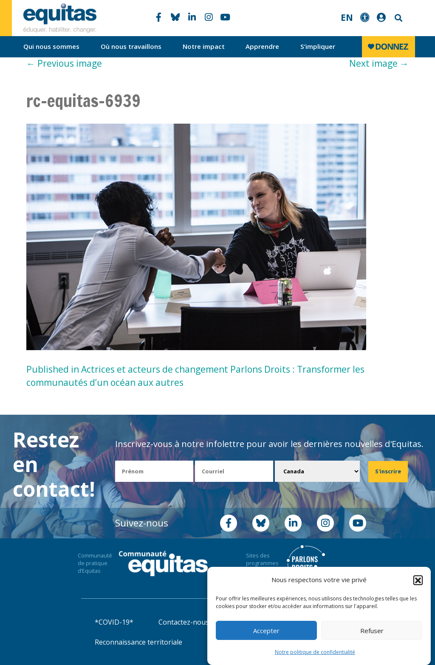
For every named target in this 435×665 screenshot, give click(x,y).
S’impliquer (317, 46)
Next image (379, 63)
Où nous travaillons (131, 46)
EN (347, 17)
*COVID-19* (114, 622)
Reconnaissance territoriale (138, 642)
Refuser (372, 630)
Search (397, 18)
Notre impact (204, 46)
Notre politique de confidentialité (315, 652)
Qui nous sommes (51, 46)
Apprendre (262, 46)
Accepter (266, 630)
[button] (418, 580)
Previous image (64, 63)
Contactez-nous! (184, 622)
